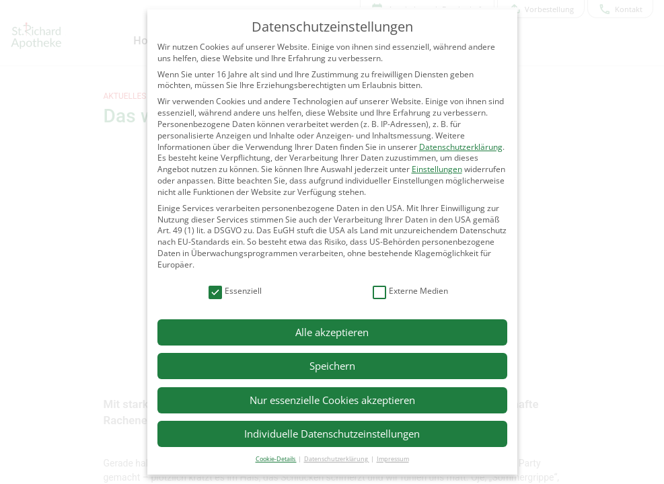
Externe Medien (410, 291)
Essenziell (235, 291)
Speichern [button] (332, 365)
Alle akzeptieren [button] (332, 332)
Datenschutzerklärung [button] (336, 458)
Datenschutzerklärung (461, 147)
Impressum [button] (393, 458)
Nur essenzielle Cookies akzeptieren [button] (332, 400)
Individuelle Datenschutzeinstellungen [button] (332, 433)
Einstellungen (437, 169)
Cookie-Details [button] (276, 458)
